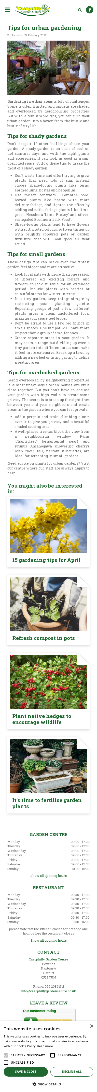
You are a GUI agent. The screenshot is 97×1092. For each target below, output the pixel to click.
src (79, 9)
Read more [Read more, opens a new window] (45, 1046)
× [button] (91, 1026)
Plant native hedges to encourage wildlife (41, 719)
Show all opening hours (48, 875)
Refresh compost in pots (43, 638)
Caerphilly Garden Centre (48, 959)
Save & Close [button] (26, 1072)
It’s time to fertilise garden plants (47, 803)
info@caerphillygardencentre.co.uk (48, 991)
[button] (48, 1084)
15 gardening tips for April (46, 560)
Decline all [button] (72, 1072)
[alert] (48, 1056)
